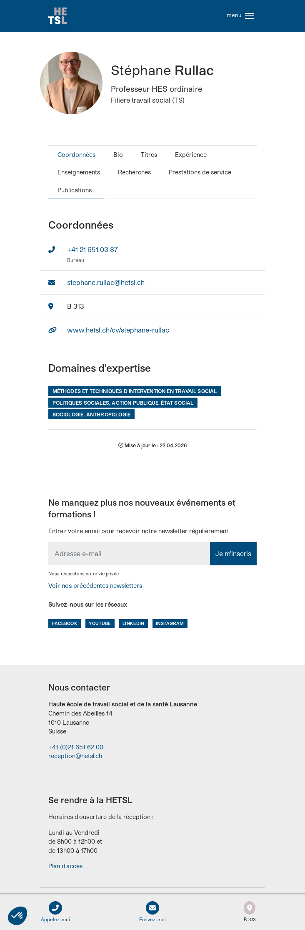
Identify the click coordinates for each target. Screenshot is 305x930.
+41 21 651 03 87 (92, 249)
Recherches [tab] (134, 172)
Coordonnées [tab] (76, 154)
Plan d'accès (65, 866)
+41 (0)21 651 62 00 (75, 747)
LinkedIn (133, 623)
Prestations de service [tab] (200, 172)
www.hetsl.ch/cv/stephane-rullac (118, 330)
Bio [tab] (118, 154)
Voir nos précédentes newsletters (95, 585)
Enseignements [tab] (79, 172)
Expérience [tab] (191, 154)
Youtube (100, 623)
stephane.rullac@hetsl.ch (106, 282)
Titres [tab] (149, 154)
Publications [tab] (75, 190)
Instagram (170, 623)
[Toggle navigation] (249, 16)
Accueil (57, 15)
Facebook (65, 623)
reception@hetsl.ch (75, 755)
